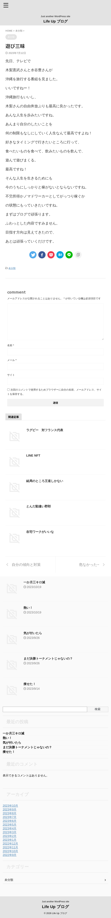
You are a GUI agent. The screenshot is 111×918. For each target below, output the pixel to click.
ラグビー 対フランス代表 (45, 430)
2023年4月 (10, 829)
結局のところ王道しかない (45, 481)
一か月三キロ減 (35, 582)
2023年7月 (10, 818)
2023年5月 (10, 825)
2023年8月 (10, 814)
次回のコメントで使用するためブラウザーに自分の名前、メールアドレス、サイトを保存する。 (54, 391)
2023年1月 (10, 841)
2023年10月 (10, 807)
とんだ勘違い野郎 (39, 506)
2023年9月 (10, 810)
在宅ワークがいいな (41, 532)
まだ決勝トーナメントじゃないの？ (50, 658)
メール (11, 360)
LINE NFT (33, 455)
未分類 (12, 268)
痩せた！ (30, 684)
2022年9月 (10, 856)
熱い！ (28, 607)
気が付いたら (33, 633)
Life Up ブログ (55, 21)
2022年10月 (10, 852)
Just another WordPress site (55, 901)
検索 (98, 709)
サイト (11, 374)
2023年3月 (10, 833)
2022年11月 (10, 848)
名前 (10, 345)
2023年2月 (10, 837)
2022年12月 (10, 844)
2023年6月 (10, 822)
